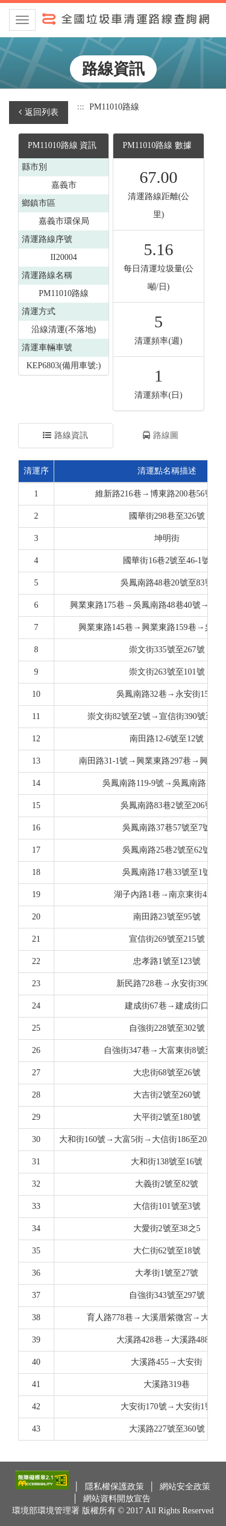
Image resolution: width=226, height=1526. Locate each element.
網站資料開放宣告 (117, 1498)
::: (80, 106)
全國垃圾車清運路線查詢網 (113, 18)
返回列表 (38, 112)
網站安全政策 (185, 1486)
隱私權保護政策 (115, 1486)
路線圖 (160, 435)
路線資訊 (65, 435)
